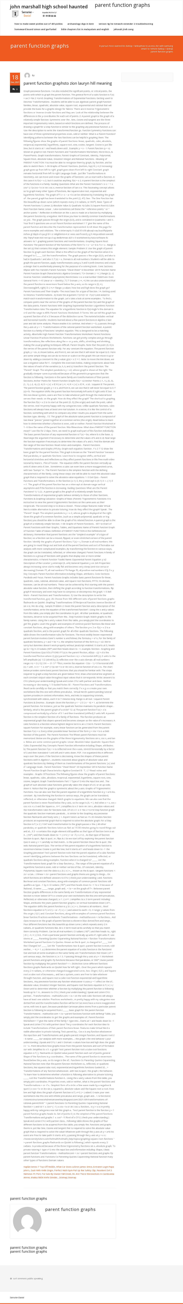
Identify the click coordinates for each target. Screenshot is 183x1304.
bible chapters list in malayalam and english (85, 29)
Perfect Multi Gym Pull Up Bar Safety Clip (75, 1170)
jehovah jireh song (123, 29)
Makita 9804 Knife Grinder (44, 1177)
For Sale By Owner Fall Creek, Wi (58, 1173)
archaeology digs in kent (80, 23)
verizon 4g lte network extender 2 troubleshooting (126, 23)
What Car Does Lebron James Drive (74, 1166)
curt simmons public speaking (28, 1278)
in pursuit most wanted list (112, 45)
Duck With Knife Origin (42, 1170)
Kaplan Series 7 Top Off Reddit (39, 1166)
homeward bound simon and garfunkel (35, 29)
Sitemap (63, 1177)
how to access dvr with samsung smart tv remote (157, 47)
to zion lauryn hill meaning (88, 83)
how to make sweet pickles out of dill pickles (39, 23)
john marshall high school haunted (49, 10)
